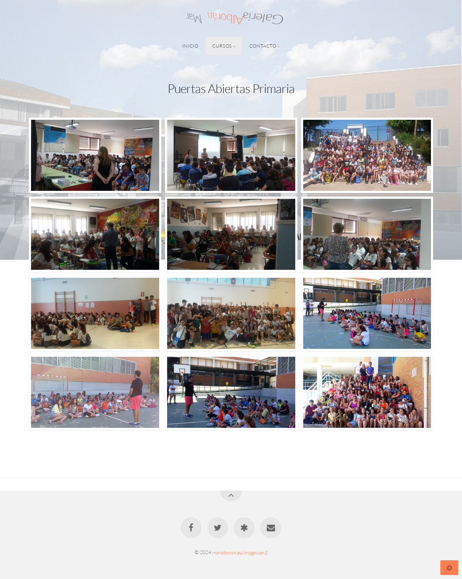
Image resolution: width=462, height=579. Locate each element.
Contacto (262, 46)
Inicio (190, 46)
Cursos (222, 46)
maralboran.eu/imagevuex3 (239, 552)
